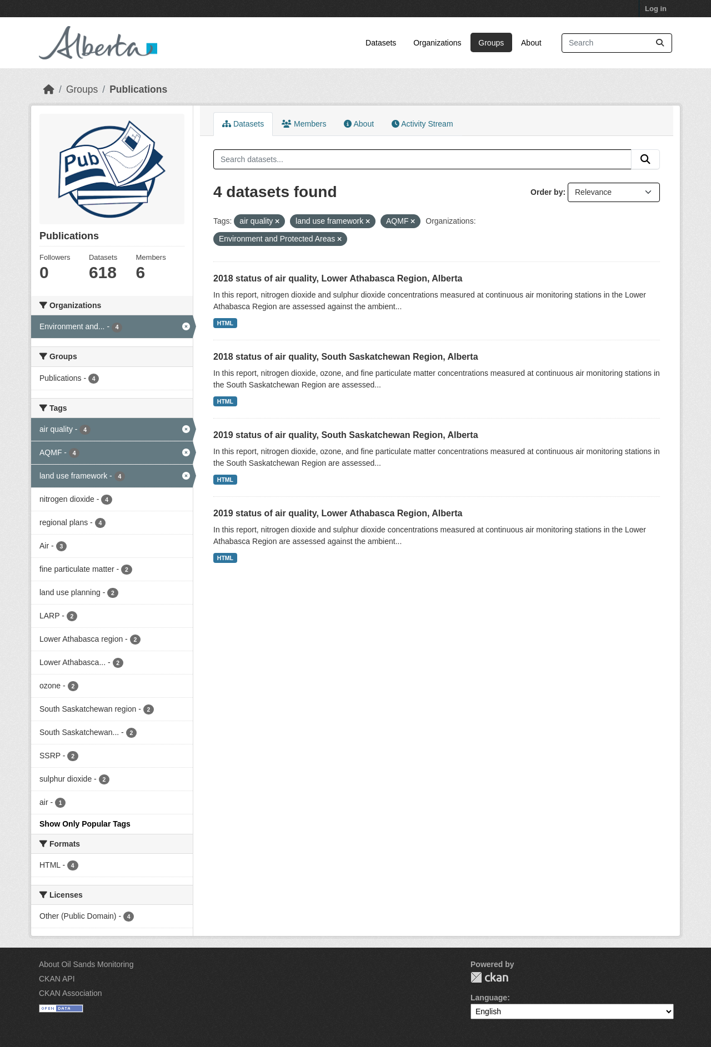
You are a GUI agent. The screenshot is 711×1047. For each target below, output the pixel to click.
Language (488, 997)
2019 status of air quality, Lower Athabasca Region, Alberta (337, 513)
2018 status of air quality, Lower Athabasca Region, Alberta (337, 278)
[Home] (48, 89)
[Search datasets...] (617, 43)
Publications (138, 89)
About (531, 42)
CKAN (489, 977)
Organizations (437, 42)
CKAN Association (70, 993)
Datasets (380, 42)
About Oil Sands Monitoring (86, 964)
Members (304, 123)
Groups (491, 42)
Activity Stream (422, 123)
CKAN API (57, 978)
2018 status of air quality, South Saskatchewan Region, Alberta (345, 356)
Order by (546, 192)
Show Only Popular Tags (85, 823)
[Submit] (660, 43)
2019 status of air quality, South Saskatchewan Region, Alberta (345, 435)
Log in (656, 8)
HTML (225, 323)
